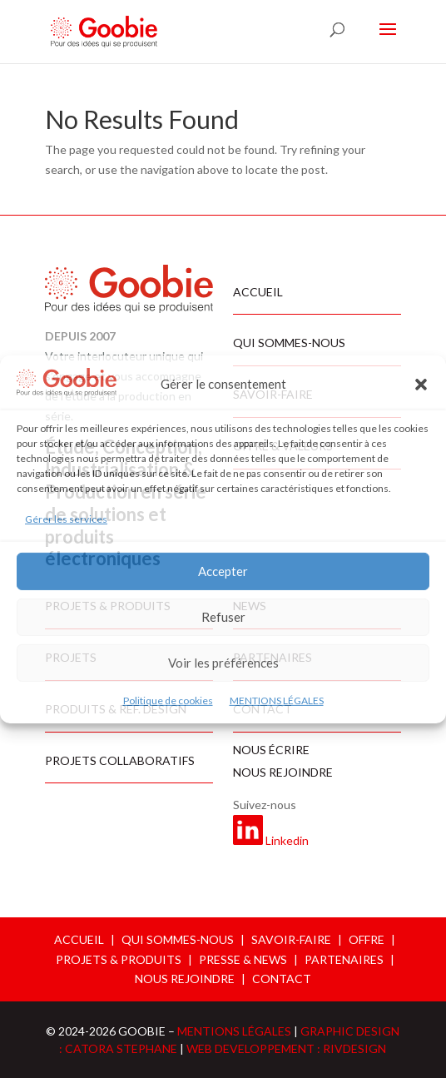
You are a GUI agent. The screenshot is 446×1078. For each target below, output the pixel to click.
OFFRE (366, 939)
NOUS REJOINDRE (185, 978)
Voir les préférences (223, 662)
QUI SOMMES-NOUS (177, 939)
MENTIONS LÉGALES (277, 700)
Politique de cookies (168, 700)
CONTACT (281, 978)
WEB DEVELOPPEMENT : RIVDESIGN (286, 1048)
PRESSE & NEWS (243, 959)
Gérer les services (66, 519)
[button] (421, 384)
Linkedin (287, 840)
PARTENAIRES (344, 959)
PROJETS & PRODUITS (118, 959)
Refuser (223, 616)
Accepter (223, 571)
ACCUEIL (79, 939)
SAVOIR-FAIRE (291, 939)
